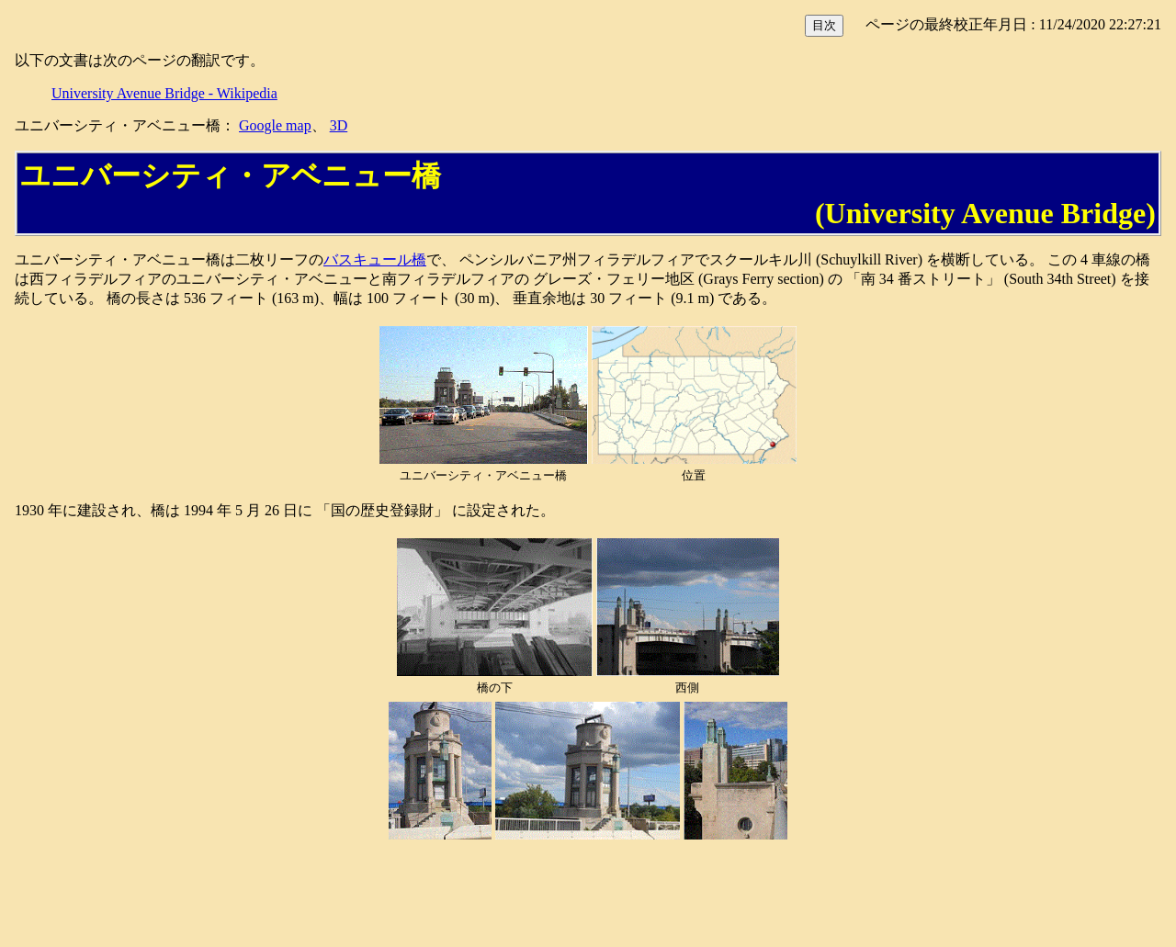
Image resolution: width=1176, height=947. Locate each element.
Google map (275, 125)
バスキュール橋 (374, 259)
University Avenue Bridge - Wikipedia (164, 93)
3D (339, 125)
